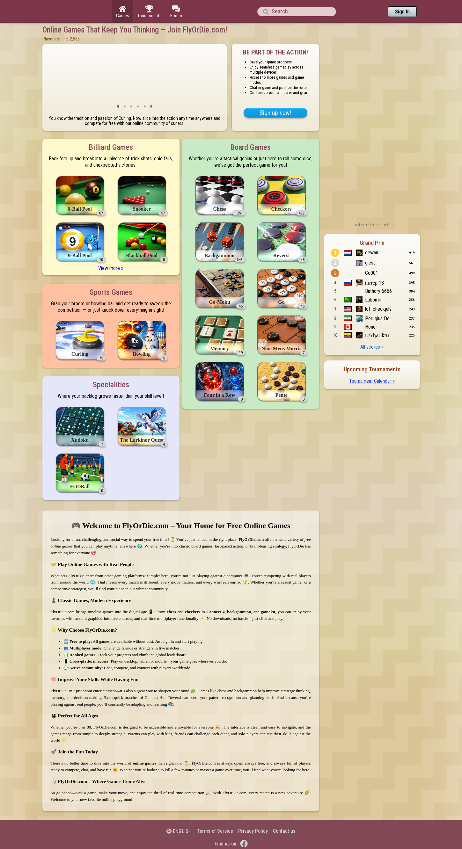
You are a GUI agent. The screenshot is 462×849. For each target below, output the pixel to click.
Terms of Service (215, 831)
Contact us (284, 831)
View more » (110, 268)
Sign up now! (275, 113)
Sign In (402, 12)
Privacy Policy (253, 831)
